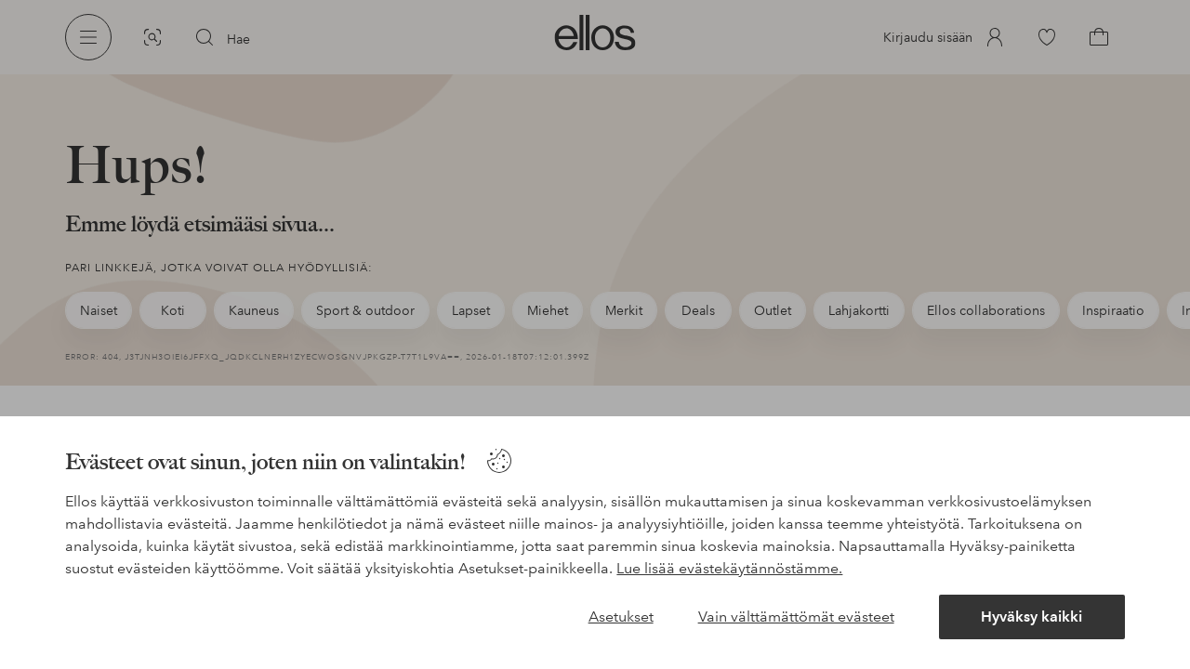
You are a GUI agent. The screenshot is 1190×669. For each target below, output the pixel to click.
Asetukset (621, 616)
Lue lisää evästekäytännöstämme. (729, 568)
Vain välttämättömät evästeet (796, 616)
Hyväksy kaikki (1031, 616)
